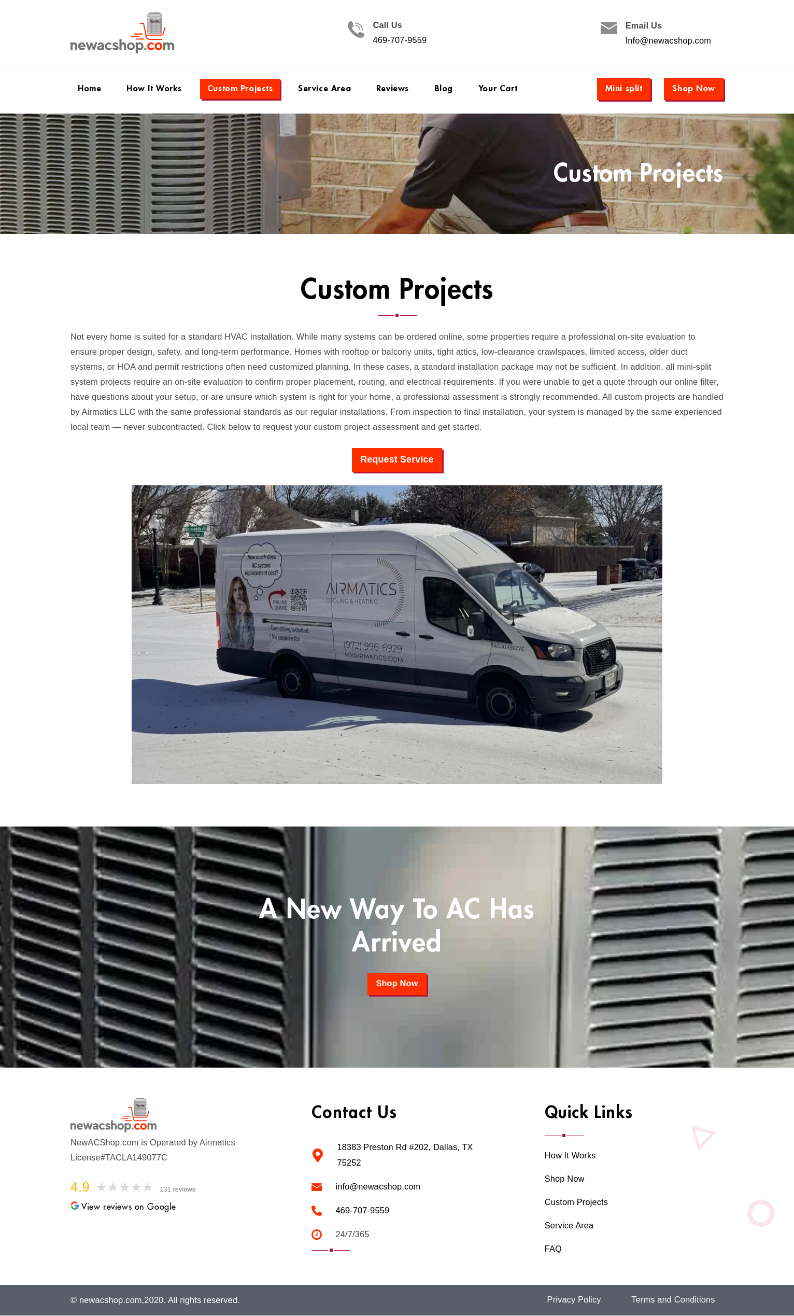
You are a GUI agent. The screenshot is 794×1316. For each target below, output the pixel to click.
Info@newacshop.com (668, 41)
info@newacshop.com (377, 1186)
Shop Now (693, 88)
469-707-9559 (400, 41)
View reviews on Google (123, 1206)
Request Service (397, 459)
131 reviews (178, 1190)
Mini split (624, 88)
